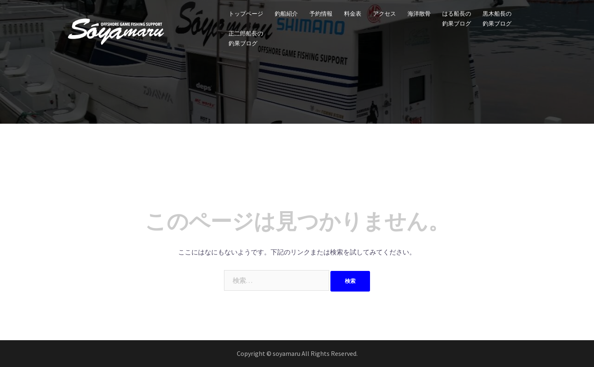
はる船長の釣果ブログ (456, 18)
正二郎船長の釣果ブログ (246, 38)
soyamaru (287, 353)
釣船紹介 (286, 13)
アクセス (384, 13)
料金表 (352, 13)
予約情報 (320, 13)
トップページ (246, 13)
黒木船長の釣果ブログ (497, 18)
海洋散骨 (419, 13)
